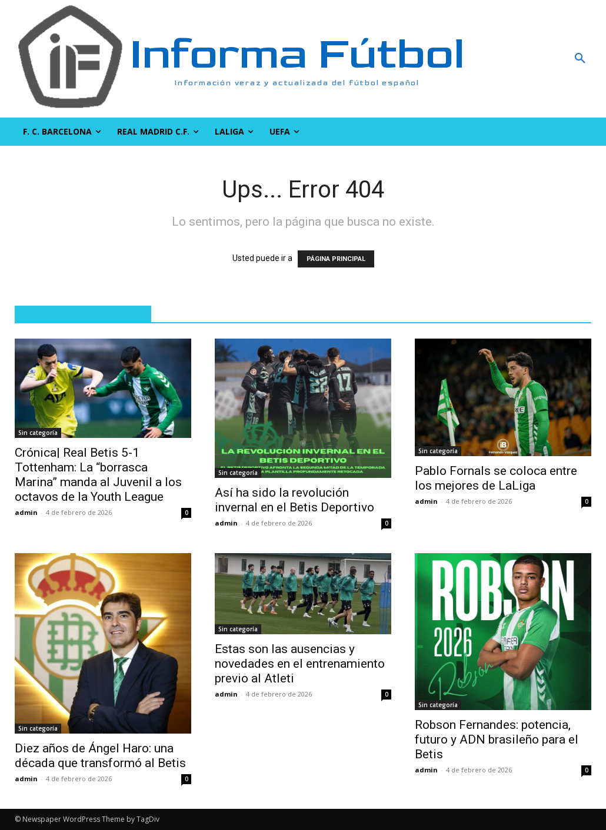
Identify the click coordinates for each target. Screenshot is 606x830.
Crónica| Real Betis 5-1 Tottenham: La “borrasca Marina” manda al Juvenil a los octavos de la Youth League (98, 475)
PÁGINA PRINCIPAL (336, 259)
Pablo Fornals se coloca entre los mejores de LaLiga (496, 478)
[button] (531, 59)
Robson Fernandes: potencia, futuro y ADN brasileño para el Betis (496, 739)
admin (26, 512)
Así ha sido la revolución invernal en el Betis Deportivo (294, 500)
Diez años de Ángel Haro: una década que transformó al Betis (100, 755)
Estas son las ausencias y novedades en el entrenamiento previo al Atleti (300, 663)
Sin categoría (38, 433)
